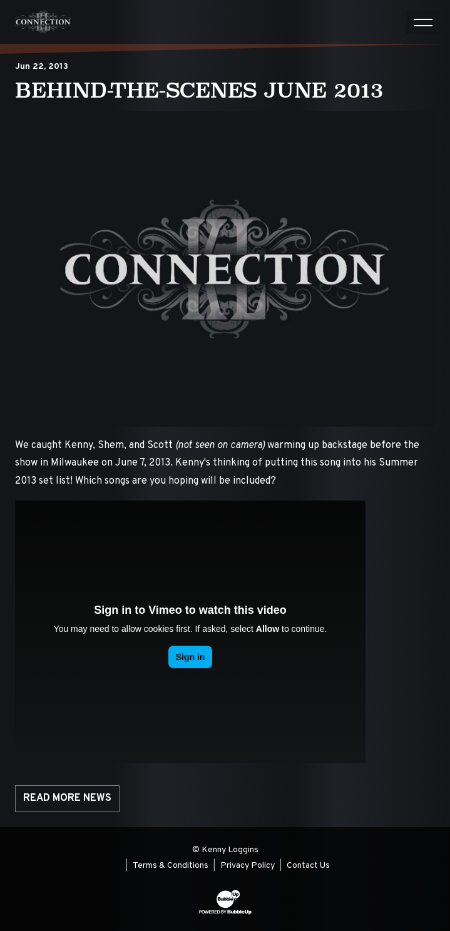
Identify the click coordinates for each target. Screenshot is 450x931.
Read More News (67, 798)
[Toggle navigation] (423, 22)
